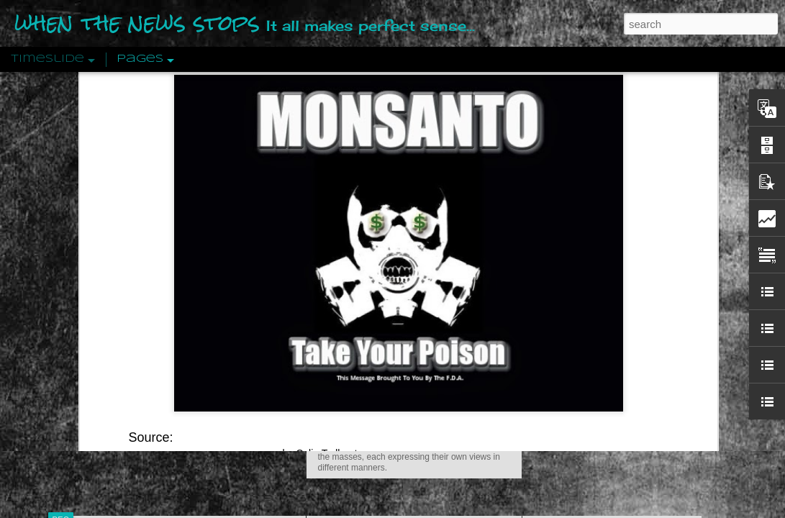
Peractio (112, 334)
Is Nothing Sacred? (373, 182)
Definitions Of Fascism (584, 282)
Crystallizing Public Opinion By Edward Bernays (640, 332)
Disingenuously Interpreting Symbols (615, 231)
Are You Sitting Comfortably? (401, 368)
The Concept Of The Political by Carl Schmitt (634, 257)
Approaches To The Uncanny (598, 307)
